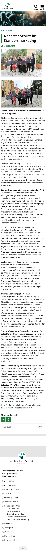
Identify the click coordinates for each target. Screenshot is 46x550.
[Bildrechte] (43, 23)
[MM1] (4, 405)
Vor (41, 427)
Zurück (6, 427)
